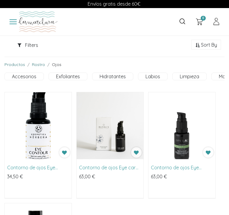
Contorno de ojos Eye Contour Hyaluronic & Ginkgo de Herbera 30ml (33, 168)
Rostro (38, 64)
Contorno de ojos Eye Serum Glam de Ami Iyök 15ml (177, 168)
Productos (14, 64)
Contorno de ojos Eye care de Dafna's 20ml (108, 168)
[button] (206, 45)
